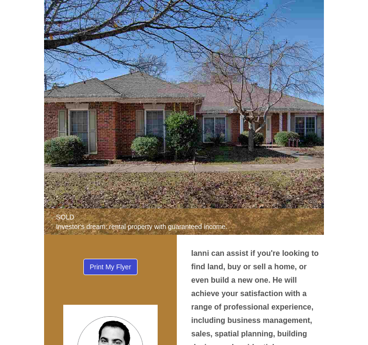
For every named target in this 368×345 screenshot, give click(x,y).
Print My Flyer (110, 267)
